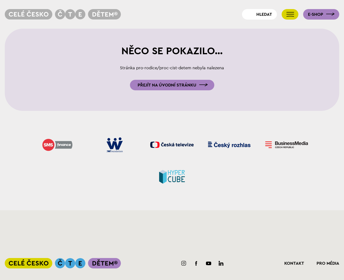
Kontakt (294, 263)
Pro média (328, 263)
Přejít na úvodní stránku (167, 85)
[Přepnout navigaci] (290, 14)
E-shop (315, 14)
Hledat (264, 14)
